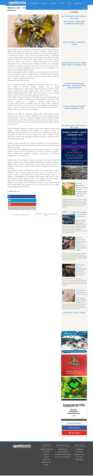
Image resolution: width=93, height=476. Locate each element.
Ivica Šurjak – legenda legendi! (21, 203)
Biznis (46, 455)
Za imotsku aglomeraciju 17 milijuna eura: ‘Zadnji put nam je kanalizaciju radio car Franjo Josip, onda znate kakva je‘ (81, 189)
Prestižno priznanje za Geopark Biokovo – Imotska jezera (81, 214)
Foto (46, 465)
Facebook (74, 428)
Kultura (46, 452)
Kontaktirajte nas (63, 455)
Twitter (79, 452)
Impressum (62, 449)
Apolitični (15, 2)
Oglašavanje (63, 452)
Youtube (74, 433)
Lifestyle (46, 460)
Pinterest (79, 460)
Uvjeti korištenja (62, 457)
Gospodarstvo (46, 449)
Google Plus (79, 455)
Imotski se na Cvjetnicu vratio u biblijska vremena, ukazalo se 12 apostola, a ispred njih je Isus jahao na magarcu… (81, 244)
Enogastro (46, 462)
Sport (46, 457)
